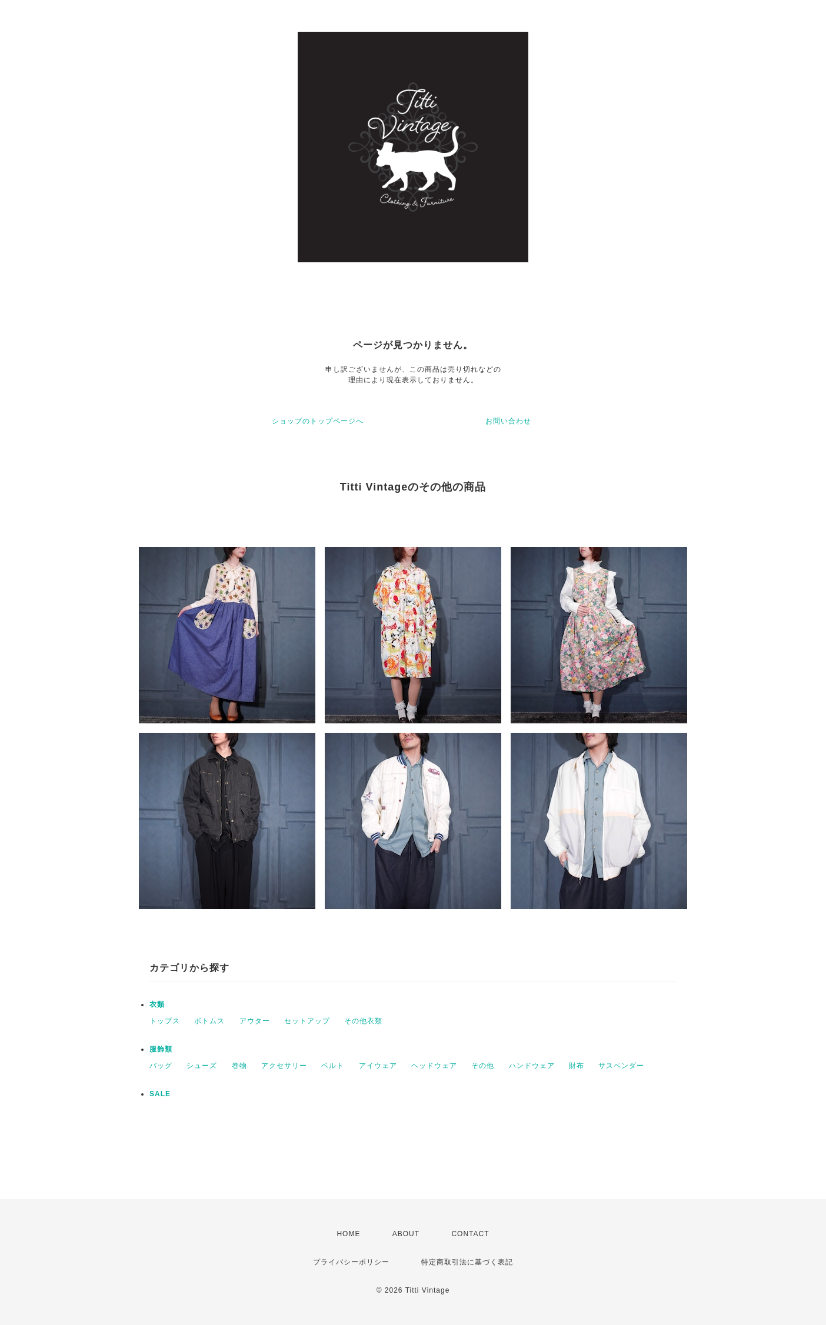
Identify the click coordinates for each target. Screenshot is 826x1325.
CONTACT (470, 1234)
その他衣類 (363, 1021)
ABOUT (405, 1234)
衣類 (157, 1004)
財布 (576, 1066)
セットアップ (307, 1021)
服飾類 (160, 1049)
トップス (164, 1021)
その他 (482, 1066)
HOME (348, 1234)
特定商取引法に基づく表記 (467, 1262)
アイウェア (378, 1066)
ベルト (332, 1066)
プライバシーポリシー (351, 1262)
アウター (254, 1021)
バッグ (160, 1066)
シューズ (201, 1066)
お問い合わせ (508, 421)
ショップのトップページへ (318, 421)
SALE (160, 1094)
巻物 (239, 1066)
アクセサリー (284, 1066)
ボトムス (209, 1021)
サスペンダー (621, 1066)
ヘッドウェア (434, 1066)
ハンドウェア (532, 1066)
